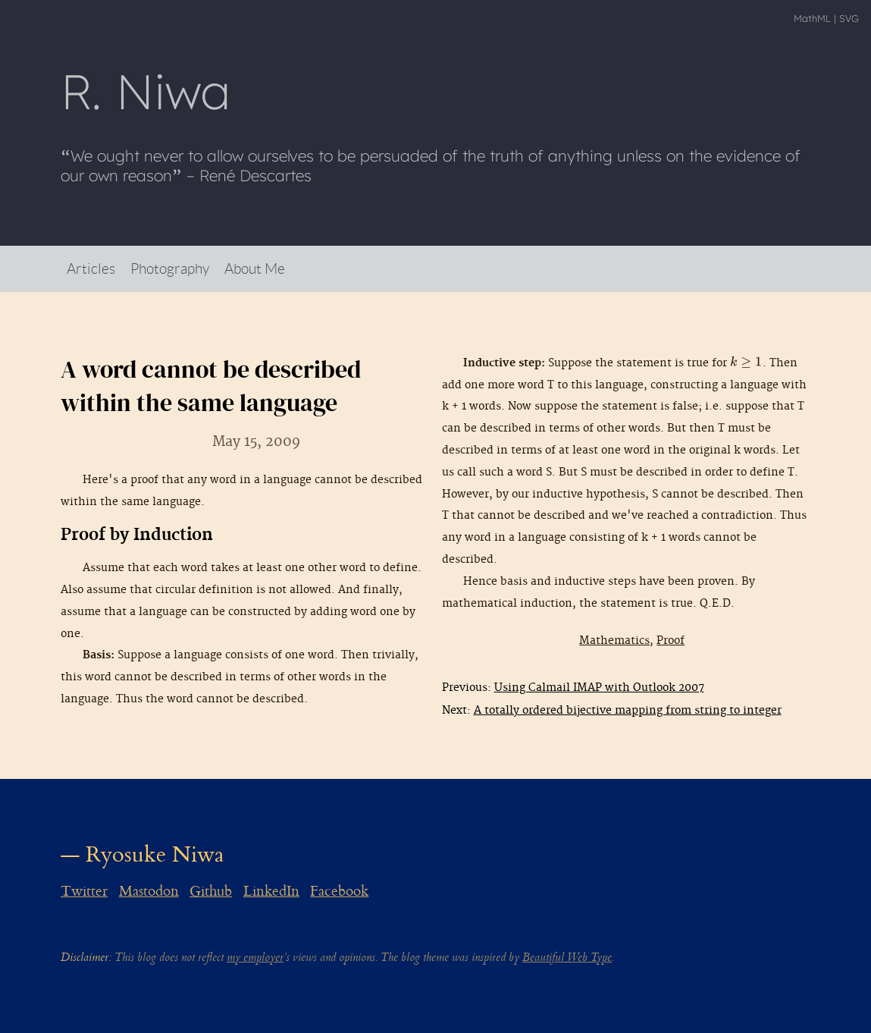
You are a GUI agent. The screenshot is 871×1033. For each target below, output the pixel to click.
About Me (254, 268)
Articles (91, 268)
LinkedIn (271, 891)
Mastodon (149, 891)
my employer (255, 957)
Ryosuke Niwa (155, 854)
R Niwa (145, 91)
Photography (169, 268)
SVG (849, 18)
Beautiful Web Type (567, 957)
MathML (812, 18)
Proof (670, 640)
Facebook (339, 891)
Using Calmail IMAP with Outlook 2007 (599, 687)
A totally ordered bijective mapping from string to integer (628, 710)
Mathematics (614, 640)
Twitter (84, 891)
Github (211, 891)
